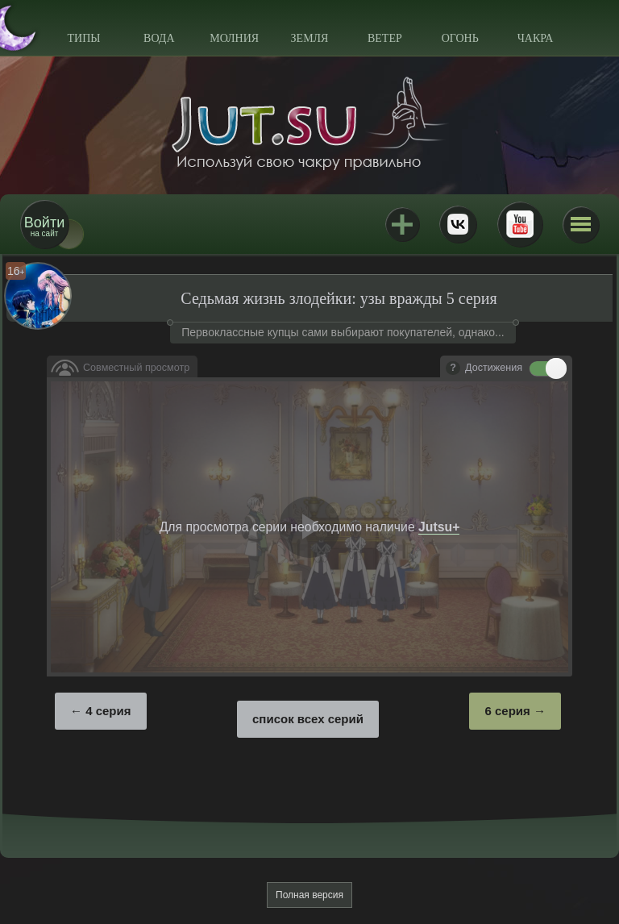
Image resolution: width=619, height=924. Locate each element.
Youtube (519, 224)
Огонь (460, 38)
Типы (83, 38)
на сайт (44, 226)
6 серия (507, 711)
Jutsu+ (402, 224)
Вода (158, 38)
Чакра (535, 38)
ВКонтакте (457, 224)
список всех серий (308, 719)
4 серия (108, 711)
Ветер (385, 38)
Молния (234, 38)
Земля (310, 38)
